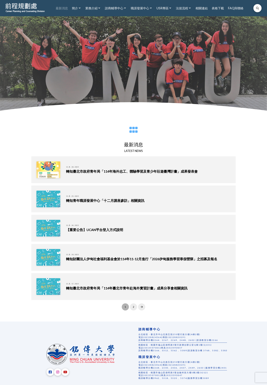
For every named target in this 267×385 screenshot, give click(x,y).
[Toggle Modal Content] (257, 8)
